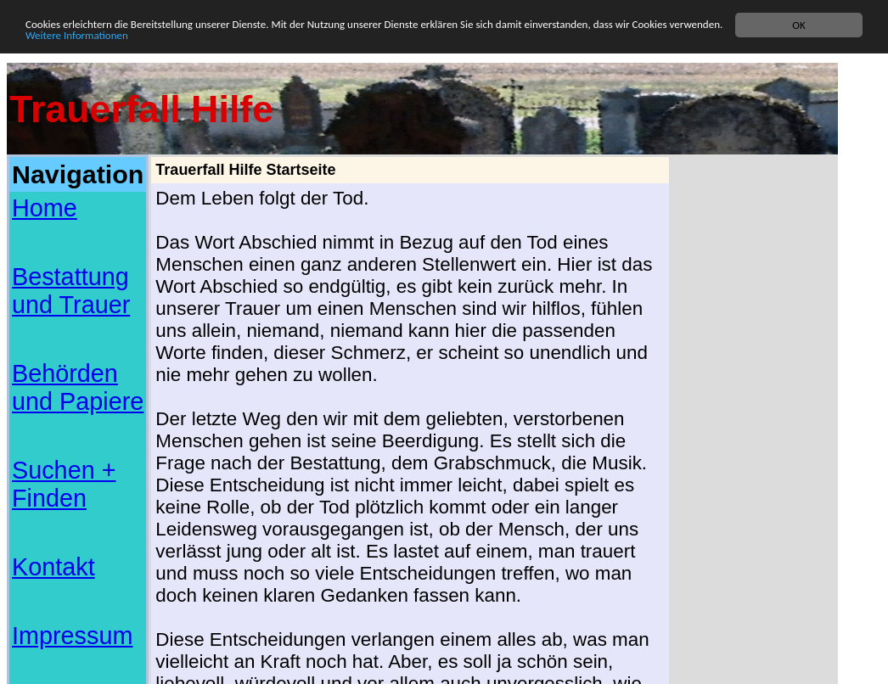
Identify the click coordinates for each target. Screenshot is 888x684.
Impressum (72, 635)
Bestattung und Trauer (71, 290)
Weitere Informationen (76, 35)
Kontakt (53, 566)
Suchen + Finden (64, 484)
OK (798, 25)
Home (44, 207)
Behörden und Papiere (77, 387)
